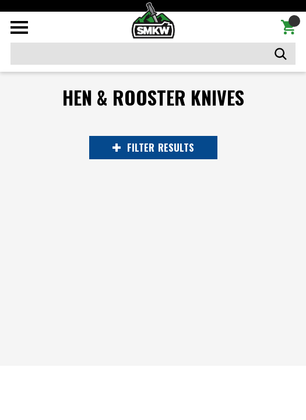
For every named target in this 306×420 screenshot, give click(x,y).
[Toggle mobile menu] (19, 27)
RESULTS (153, 147)
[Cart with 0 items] (288, 27)
